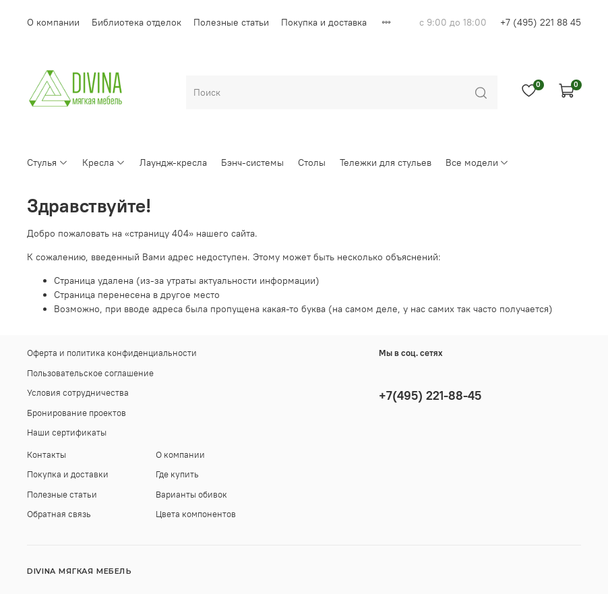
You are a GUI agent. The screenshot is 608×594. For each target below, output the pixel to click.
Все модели (478, 162)
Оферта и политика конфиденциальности (112, 353)
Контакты (46, 455)
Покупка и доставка (324, 22)
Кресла (103, 162)
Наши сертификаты (67, 432)
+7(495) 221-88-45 (430, 395)
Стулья (47, 162)
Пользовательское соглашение (90, 373)
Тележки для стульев (385, 162)
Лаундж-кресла (173, 162)
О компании (53, 22)
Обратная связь (59, 514)
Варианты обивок (191, 494)
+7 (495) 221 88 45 (540, 22)
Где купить (177, 474)
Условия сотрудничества (78, 393)
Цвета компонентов (196, 514)
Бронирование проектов (76, 413)
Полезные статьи (231, 22)
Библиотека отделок (136, 22)
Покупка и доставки (68, 474)
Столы (312, 162)
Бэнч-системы (252, 162)
